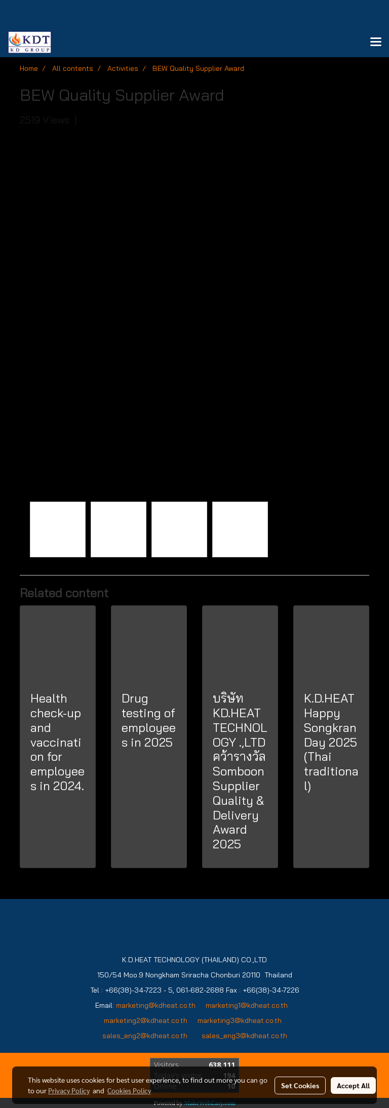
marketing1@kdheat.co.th (247, 1005)
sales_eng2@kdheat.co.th (144, 1035)
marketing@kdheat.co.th (156, 1005)
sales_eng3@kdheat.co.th (244, 1035)
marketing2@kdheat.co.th (145, 1020)
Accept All (353, 1085)
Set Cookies (300, 1085)
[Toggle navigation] (376, 42)
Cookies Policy (129, 1090)
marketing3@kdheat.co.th (241, 1020)
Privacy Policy (69, 1090)
